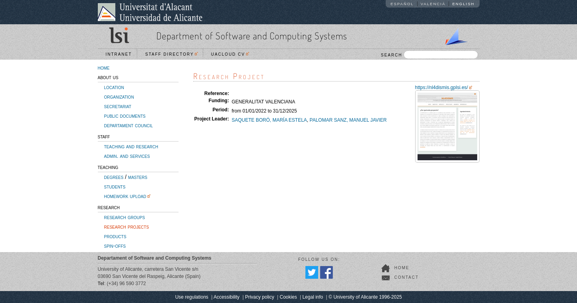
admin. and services (127, 156)
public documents (125, 116)
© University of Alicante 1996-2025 (365, 297)
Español (402, 4)
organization (119, 96)
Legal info (312, 297)
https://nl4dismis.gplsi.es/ (441, 87)
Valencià (433, 4)
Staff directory (171, 54)
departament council (128, 125)
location (114, 87)
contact (406, 277)
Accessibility (226, 297)
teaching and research (131, 146)
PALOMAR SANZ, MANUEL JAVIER (348, 120)
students (115, 186)
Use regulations (191, 297)
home (104, 67)
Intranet (119, 54)
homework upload (125, 196)
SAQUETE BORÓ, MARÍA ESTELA (269, 120)
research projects (126, 226)
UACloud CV (230, 54)
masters (137, 177)
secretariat (118, 106)
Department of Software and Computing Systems (251, 35)
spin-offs (115, 246)
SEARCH (429, 54)
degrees (114, 177)
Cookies (288, 297)
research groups (124, 217)
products (115, 236)
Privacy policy (259, 297)
